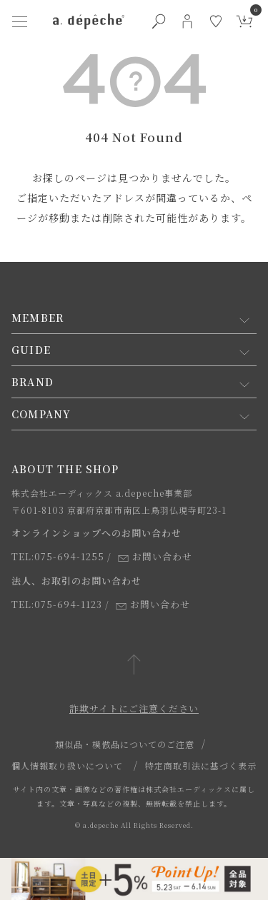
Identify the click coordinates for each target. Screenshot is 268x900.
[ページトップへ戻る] (134, 665)
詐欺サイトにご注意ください (134, 708)
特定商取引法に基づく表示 (201, 765)
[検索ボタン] (158, 21)
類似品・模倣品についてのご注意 (124, 744)
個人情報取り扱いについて (67, 765)
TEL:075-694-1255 (57, 556)
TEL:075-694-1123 (56, 604)
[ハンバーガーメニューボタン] (20, 21)
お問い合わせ (155, 556)
